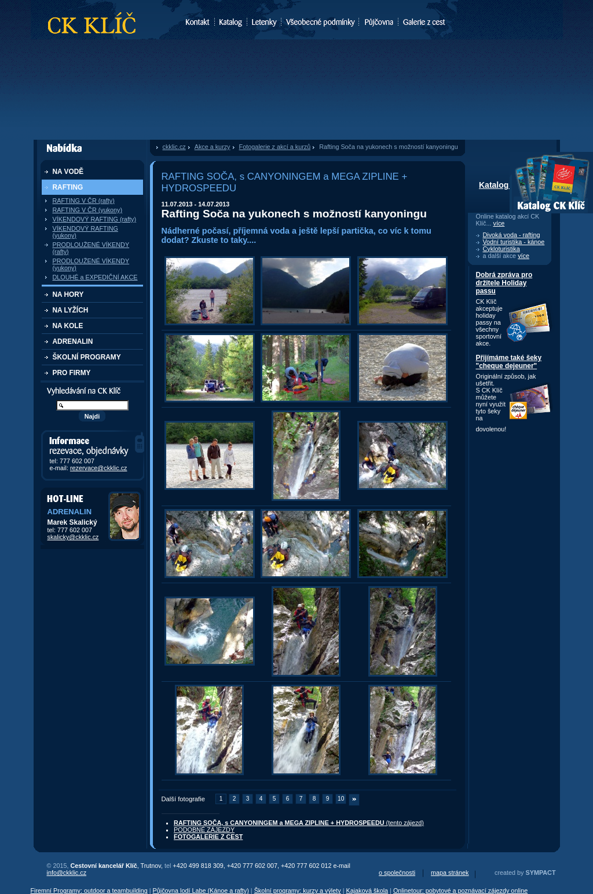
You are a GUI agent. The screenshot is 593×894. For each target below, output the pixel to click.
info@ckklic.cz (67, 872)
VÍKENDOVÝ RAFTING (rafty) (95, 219)
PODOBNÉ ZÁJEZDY (204, 829)
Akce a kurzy (212, 146)
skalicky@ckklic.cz (73, 536)
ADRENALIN (73, 341)
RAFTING (68, 187)
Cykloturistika (501, 248)
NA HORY (68, 294)
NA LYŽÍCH (71, 310)
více (499, 223)
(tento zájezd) (299, 822)
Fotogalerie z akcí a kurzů (275, 146)
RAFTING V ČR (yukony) (88, 209)
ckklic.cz (174, 146)
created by (525, 872)
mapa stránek (449, 872)
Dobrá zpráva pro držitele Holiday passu (504, 283)
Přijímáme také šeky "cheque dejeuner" (509, 362)
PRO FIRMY (72, 373)
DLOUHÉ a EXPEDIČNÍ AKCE (95, 277)
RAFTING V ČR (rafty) (84, 200)
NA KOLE (68, 326)
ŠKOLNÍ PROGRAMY (87, 357)
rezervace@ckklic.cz (98, 467)
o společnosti (397, 872)
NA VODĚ (68, 172)
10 (341, 798)
